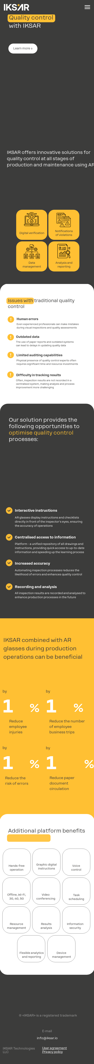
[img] (47, 1001)
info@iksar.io (47, 1038)
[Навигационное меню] (87, 7)
